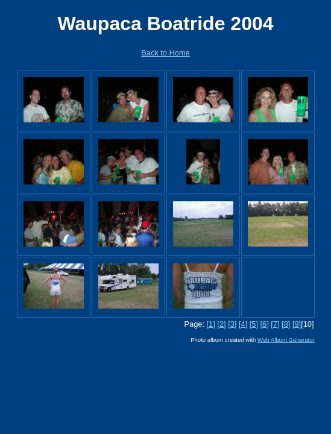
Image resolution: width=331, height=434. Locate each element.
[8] (286, 324)
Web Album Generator (286, 339)
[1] (211, 324)
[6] (264, 324)
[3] (232, 324)
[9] (296, 324)
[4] (243, 324)
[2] (221, 324)
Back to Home (165, 52)
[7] (275, 324)
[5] (254, 324)
